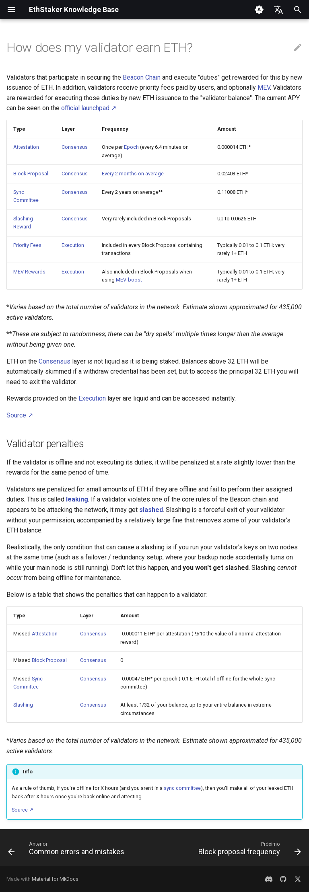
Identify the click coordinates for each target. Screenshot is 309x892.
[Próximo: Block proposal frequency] (248, 850)
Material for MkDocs (55, 879)
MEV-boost (129, 280)
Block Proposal (30, 174)
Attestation (26, 147)
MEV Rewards (29, 272)
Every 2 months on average (133, 174)
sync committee (182, 788)
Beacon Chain (142, 77)
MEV (264, 87)
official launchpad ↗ (88, 108)
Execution (73, 245)
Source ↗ (19, 415)
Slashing (23, 705)
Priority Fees (27, 245)
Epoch (131, 147)
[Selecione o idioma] (278, 10)
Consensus (75, 147)
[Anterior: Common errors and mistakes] (67, 850)
